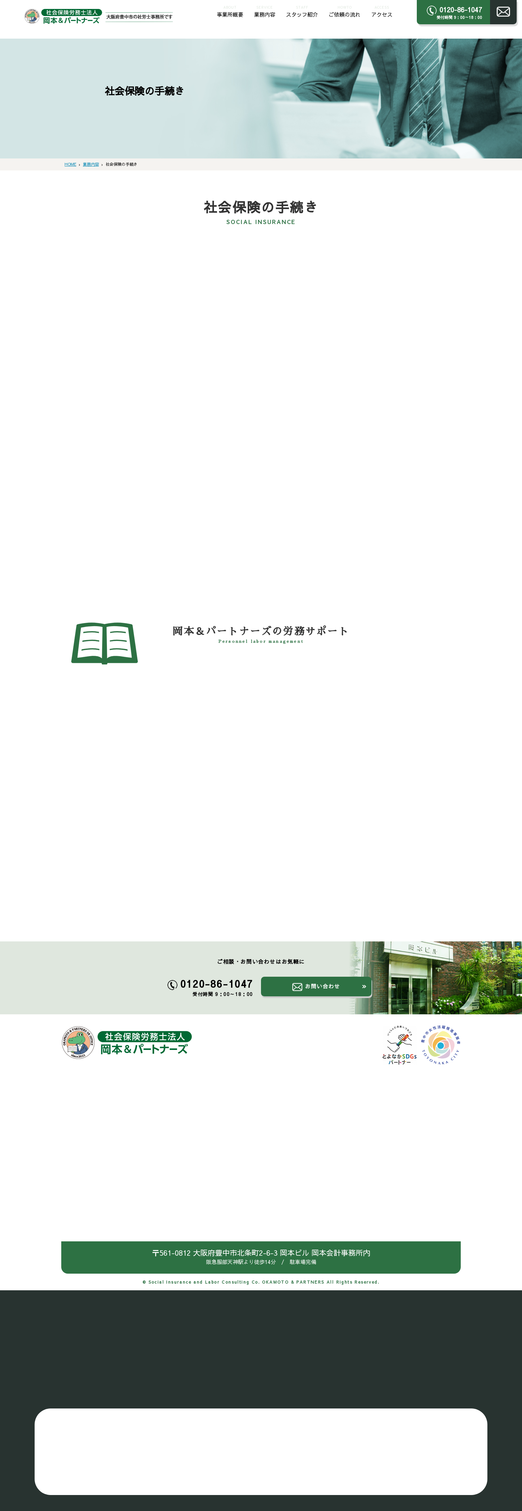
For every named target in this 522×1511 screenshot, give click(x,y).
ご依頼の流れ (345, 10)
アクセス (381, 10)
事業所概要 (230, 10)
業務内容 (264, 10)
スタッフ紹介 (302, 10)
